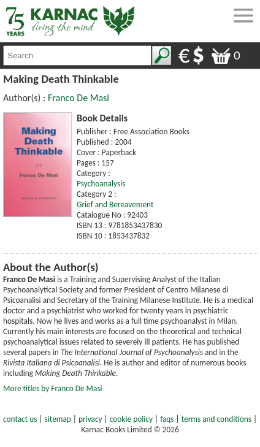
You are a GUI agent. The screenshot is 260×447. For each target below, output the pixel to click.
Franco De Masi (78, 98)
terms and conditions (216, 419)
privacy (90, 419)
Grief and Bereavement (115, 204)
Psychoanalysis (101, 183)
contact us (20, 419)
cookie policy (131, 419)
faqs (167, 419)
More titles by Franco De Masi (52, 388)
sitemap (58, 419)
